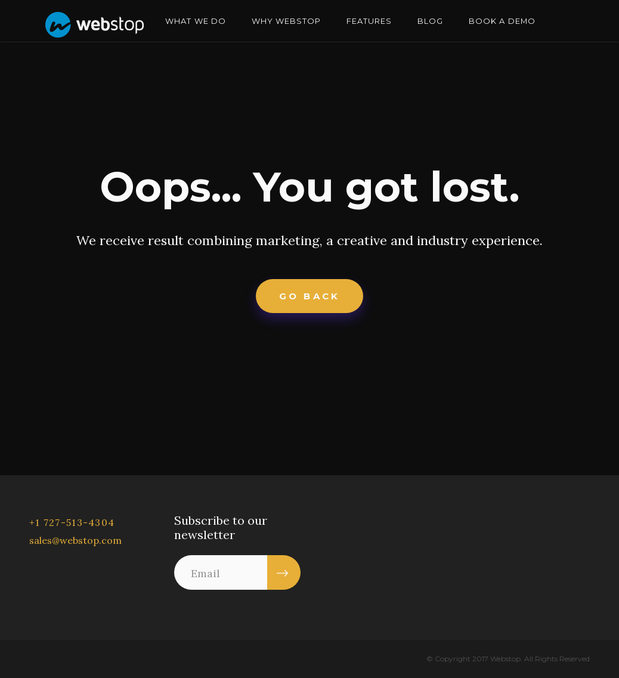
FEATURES (369, 21)
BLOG (430, 21)
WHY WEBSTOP (286, 21)
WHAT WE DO (195, 21)
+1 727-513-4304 (71, 522)
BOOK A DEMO (502, 21)
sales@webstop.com (75, 540)
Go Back (309, 296)
